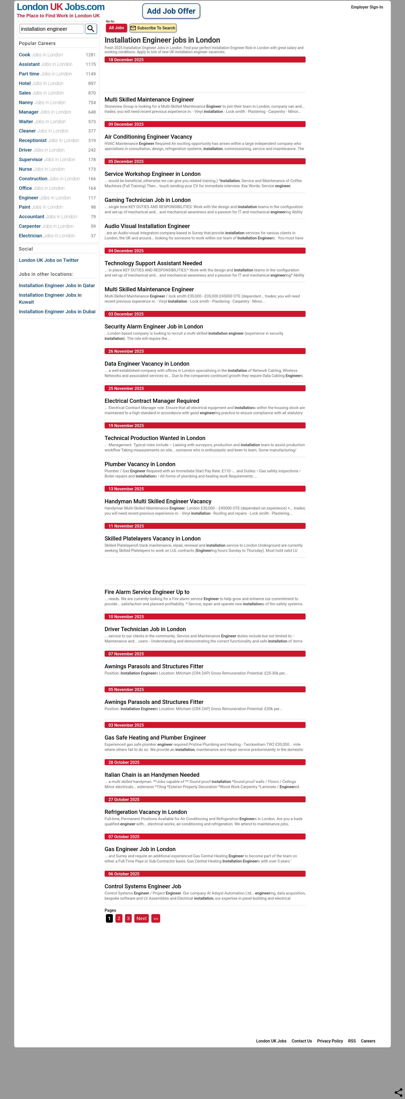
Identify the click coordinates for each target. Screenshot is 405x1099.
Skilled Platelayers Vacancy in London (153, 538)
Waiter (57, 121)
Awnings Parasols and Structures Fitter (154, 666)
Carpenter (57, 226)
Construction (57, 178)
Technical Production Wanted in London (155, 438)
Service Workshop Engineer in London (153, 174)
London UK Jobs (271, 1041)
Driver (57, 150)
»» (155, 918)
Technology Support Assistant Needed (153, 263)
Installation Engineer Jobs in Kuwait (50, 298)
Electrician (57, 235)
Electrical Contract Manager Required (152, 401)
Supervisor (57, 159)
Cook (57, 54)
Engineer (57, 197)
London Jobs (51, 7)
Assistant (57, 64)
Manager (57, 112)
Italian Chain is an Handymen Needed (152, 775)
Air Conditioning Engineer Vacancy (148, 137)
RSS (352, 1041)
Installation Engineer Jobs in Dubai (57, 312)
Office (57, 188)
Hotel (57, 83)
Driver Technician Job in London (145, 629)
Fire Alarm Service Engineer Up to (147, 592)
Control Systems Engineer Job (143, 886)
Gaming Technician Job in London (148, 200)
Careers (368, 1041)
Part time (57, 73)
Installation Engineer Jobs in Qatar (57, 285)
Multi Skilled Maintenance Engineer (149, 99)
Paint (57, 207)
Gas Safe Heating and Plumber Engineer (155, 737)
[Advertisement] (55, 397)
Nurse (57, 169)
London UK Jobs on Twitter (49, 260)
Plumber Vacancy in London (140, 464)
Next (141, 918)
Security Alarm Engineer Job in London (154, 326)
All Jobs (116, 27)
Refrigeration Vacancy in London (146, 812)
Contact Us (302, 1041)
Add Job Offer (171, 10)
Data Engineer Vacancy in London (147, 363)
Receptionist (57, 140)
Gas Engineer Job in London (140, 849)
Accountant (57, 216)
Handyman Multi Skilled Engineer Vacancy (158, 501)
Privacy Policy (330, 1041)
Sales (57, 93)
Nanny (57, 102)
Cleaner (57, 131)
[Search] (91, 29)
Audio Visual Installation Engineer (147, 226)
